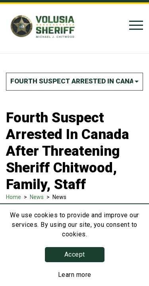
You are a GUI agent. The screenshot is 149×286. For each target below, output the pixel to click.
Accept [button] (74, 254)
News (37, 197)
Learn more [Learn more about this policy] (74, 274)
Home (13, 197)
